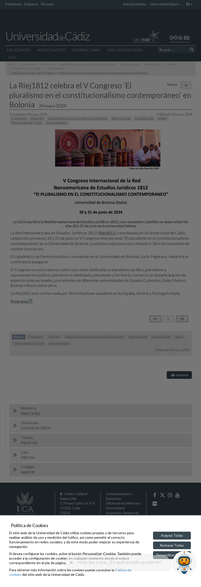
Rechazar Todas (172, 545)
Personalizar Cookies (172, 555)
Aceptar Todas (172, 535)
